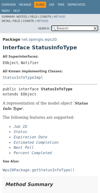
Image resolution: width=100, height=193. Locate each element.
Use (51, 4)
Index (6, 10)
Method (59, 16)
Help (16, 10)
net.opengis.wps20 (39, 39)
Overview (9, 4)
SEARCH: (44, 28)
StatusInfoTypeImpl (23, 77)
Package (25, 4)
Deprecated (76, 4)
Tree (61, 4)
